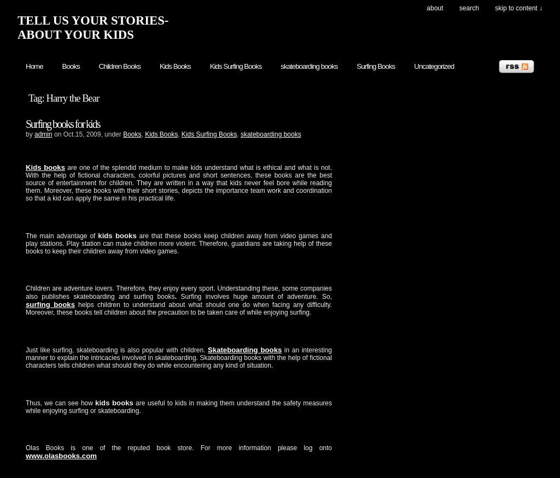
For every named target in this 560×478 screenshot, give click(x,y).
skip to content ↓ (518, 8)
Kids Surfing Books (236, 66)
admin (43, 134)
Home (34, 66)
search (469, 8)
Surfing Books (376, 66)
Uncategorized (434, 66)
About (435, 8)
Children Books (120, 66)
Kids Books (175, 66)
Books (71, 66)
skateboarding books (309, 66)
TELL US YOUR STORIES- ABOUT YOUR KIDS (93, 28)
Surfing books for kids (63, 124)
